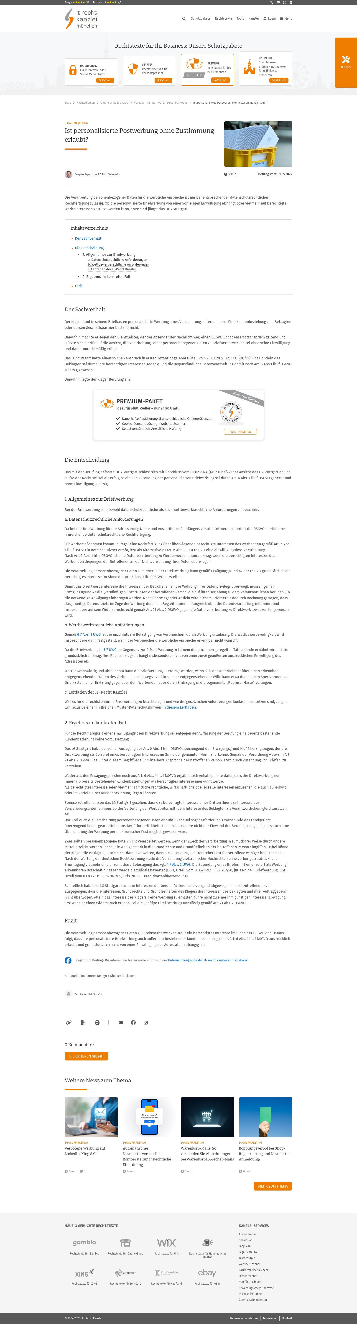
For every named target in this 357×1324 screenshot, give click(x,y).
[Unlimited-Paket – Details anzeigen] (265, 68)
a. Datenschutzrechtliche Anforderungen (117, 260)
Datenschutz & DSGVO (114, 102)
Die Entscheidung (89, 248)
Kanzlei (253, 18)
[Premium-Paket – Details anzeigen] (207, 69)
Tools (240, 18)
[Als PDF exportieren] (83, 1023)
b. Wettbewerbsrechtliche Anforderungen (118, 264)
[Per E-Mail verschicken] (120, 1023)
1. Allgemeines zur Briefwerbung (109, 254)
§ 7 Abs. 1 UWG (89, 634)
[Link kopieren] (68, 1023)
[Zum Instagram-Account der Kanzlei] (146, 1023)
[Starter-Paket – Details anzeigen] (149, 70)
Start (68, 102)
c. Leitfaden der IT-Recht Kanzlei (112, 269)
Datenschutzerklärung (244, 1318)
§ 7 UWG (110, 650)
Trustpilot (107, 2)
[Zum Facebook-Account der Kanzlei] (133, 1023)
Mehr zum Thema (273, 1186)
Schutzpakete (201, 18)
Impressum (270, 1318)
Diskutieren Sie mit (86, 1056)
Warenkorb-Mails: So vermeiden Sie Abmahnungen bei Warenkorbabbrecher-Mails (207, 1153)
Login (269, 18)
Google (77, 2)
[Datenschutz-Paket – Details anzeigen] (91, 72)
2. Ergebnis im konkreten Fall (106, 276)
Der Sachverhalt (88, 238)
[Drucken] (96, 1023)
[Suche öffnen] (184, 18)
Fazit (79, 286)
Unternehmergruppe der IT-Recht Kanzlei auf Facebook (207, 960)
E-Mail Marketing (177, 102)
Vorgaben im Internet (147, 102)
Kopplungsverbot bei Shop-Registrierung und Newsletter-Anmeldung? (265, 1153)
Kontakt (287, 1318)
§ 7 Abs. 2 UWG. (179, 864)
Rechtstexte (223, 18)
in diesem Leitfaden (179, 707)
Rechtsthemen (86, 102)
